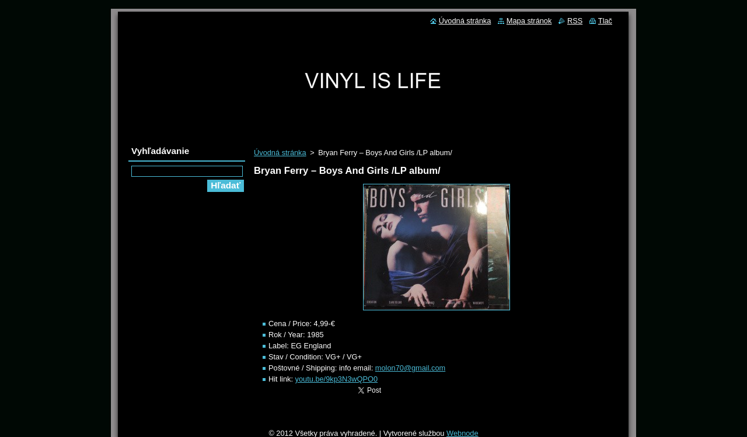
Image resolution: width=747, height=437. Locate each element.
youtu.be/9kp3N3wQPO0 (336, 379)
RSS (574, 20)
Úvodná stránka (280, 152)
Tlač (605, 20)
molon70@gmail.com (410, 367)
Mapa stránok (529, 20)
